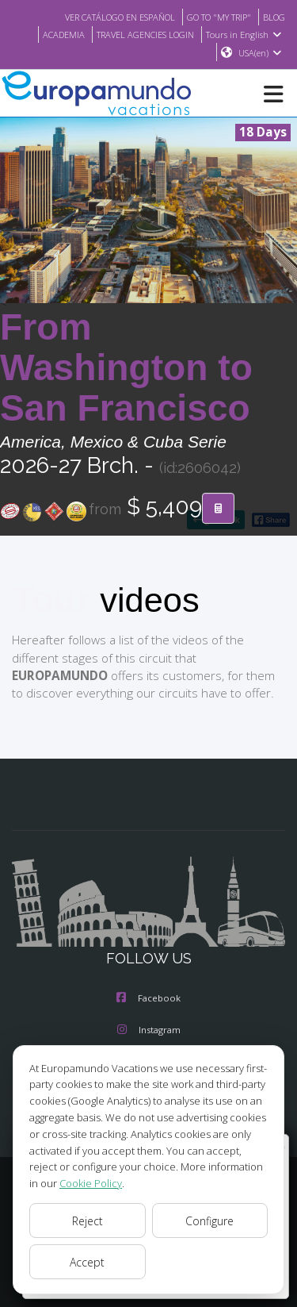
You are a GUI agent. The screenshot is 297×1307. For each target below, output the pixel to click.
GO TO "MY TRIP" (213, 16)
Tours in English (246, 34)
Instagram (149, 1031)
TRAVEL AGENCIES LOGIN (140, 34)
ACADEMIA (51, 34)
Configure (209, 1220)
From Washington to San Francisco (126, 368)
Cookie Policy (60, 1183)
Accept (87, 1261)
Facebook (148, 999)
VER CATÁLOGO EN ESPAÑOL (103, 16)
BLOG (273, 16)
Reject (87, 1220)
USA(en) (260, 53)
